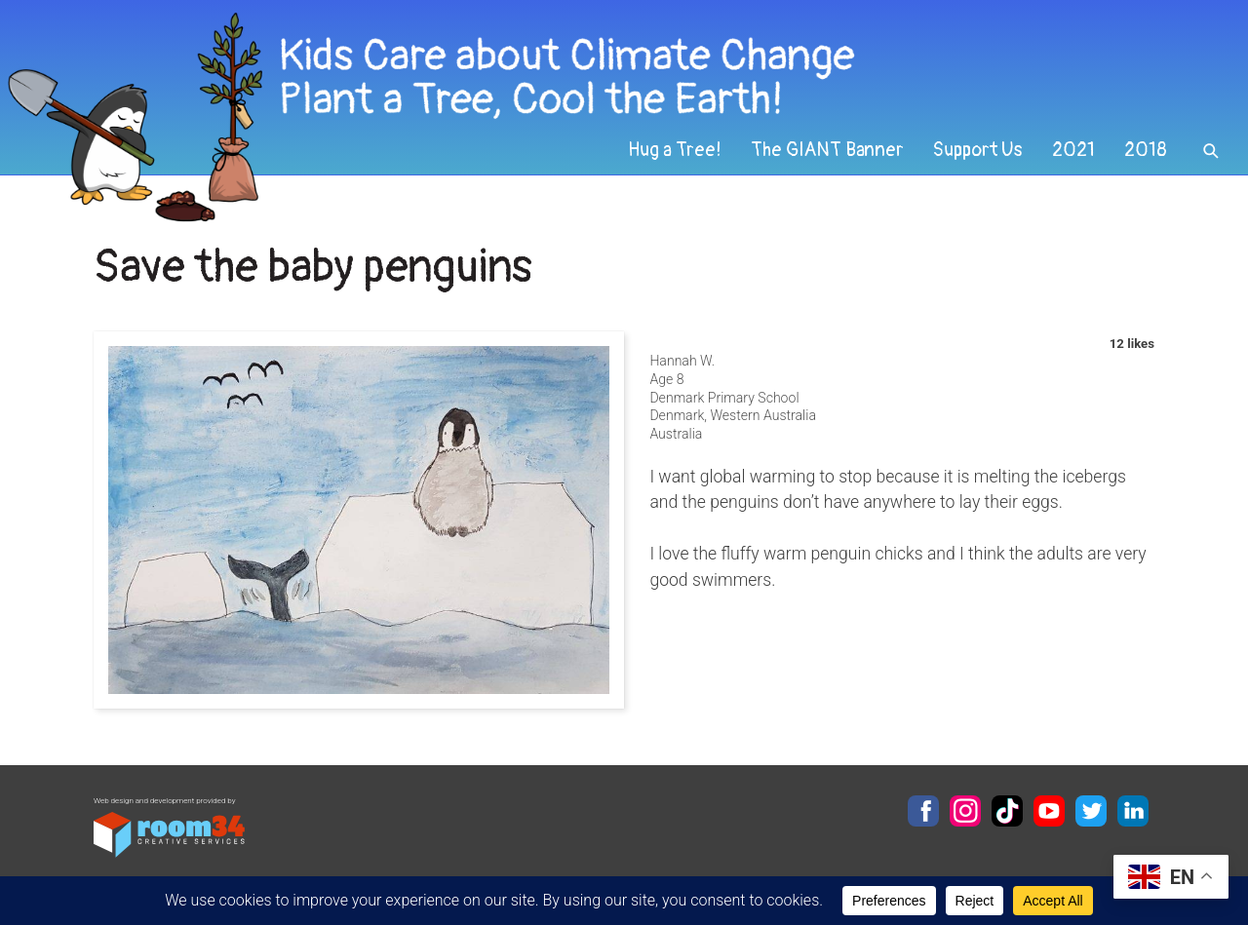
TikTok (1007, 811)
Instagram (965, 811)
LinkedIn (1133, 811)
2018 (1145, 150)
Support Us (978, 150)
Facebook (923, 811)
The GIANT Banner (827, 150)
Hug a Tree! (675, 150)
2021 (1073, 150)
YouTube (1049, 811)
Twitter (1091, 811)
